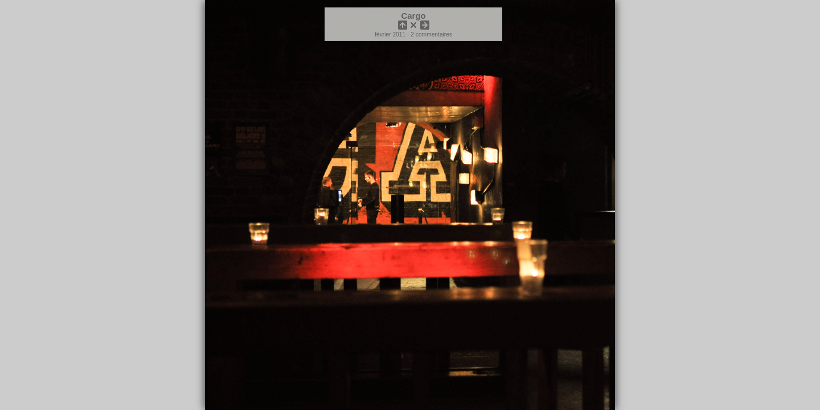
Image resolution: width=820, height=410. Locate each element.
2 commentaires (431, 34)
